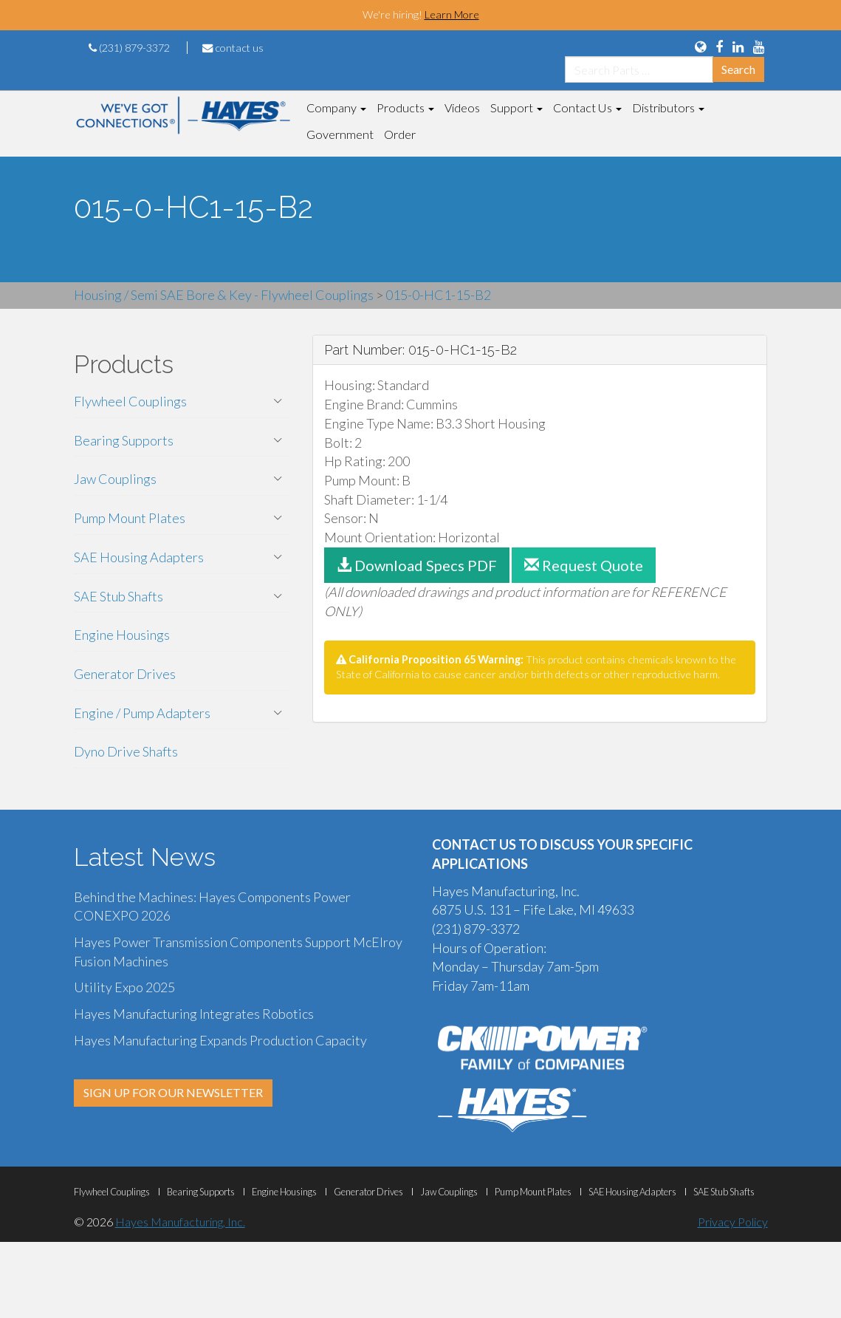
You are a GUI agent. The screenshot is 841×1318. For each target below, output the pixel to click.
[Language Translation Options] (700, 46)
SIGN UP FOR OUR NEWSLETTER (173, 1092)
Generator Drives (125, 674)
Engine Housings (122, 634)
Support (516, 107)
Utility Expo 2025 (124, 987)
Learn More (452, 14)
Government (340, 134)
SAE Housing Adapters (139, 557)
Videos (462, 107)
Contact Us (587, 107)
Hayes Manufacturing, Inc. (180, 1222)
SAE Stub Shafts (118, 596)
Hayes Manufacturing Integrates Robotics (194, 1013)
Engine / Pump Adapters (142, 713)
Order (400, 134)
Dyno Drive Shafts (126, 751)
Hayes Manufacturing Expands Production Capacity (220, 1040)
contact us (233, 47)
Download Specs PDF (417, 565)
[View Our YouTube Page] (758, 46)
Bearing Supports (124, 440)
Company (336, 107)
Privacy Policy (733, 1222)
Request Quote (583, 565)
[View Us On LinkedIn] (738, 46)
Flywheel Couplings (130, 401)
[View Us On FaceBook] (719, 46)
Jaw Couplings (115, 479)
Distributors (668, 107)
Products (405, 107)
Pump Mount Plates (129, 518)
